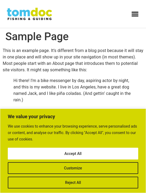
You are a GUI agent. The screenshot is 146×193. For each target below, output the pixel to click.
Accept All (73, 153)
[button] (135, 14)
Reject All (73, 182)
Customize (73, 168)
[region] (73, 151)
